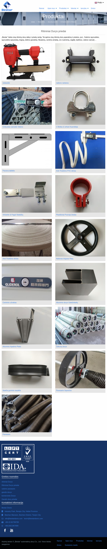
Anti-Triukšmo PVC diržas (66, 171)
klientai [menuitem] (73, 8)
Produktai (80, 541)
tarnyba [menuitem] (84, 8)
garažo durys (7, 492)
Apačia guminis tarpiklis (12, 390)
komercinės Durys (9, 496)
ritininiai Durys (7, 482)
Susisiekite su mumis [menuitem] (47, 12)
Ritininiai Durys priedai (10, 485)
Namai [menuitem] (41, 8)
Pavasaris (6, 434)
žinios (59, 545)
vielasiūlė (6, 83)
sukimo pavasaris (8, 489)
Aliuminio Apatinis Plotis (12, 347)
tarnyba (99, 541)
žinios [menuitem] (93, 8)
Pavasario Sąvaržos (64, 390)
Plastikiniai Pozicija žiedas (66, 215)
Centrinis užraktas (10, 302)
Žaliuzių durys (61, 347)
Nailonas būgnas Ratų (64, 259)
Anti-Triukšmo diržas (10, 259)
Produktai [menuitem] (63, 8)
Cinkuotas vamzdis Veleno (13, 127)
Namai (59, 541)
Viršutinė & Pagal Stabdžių (13, 215)
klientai (90, 541)
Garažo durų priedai (9, 499)
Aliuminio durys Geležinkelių (67, 302)
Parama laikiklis (9, 171)
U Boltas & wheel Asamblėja (67, 127)
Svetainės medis (71, 545)
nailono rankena (62, 83)
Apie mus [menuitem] (51, 8)
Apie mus (69, 541)
